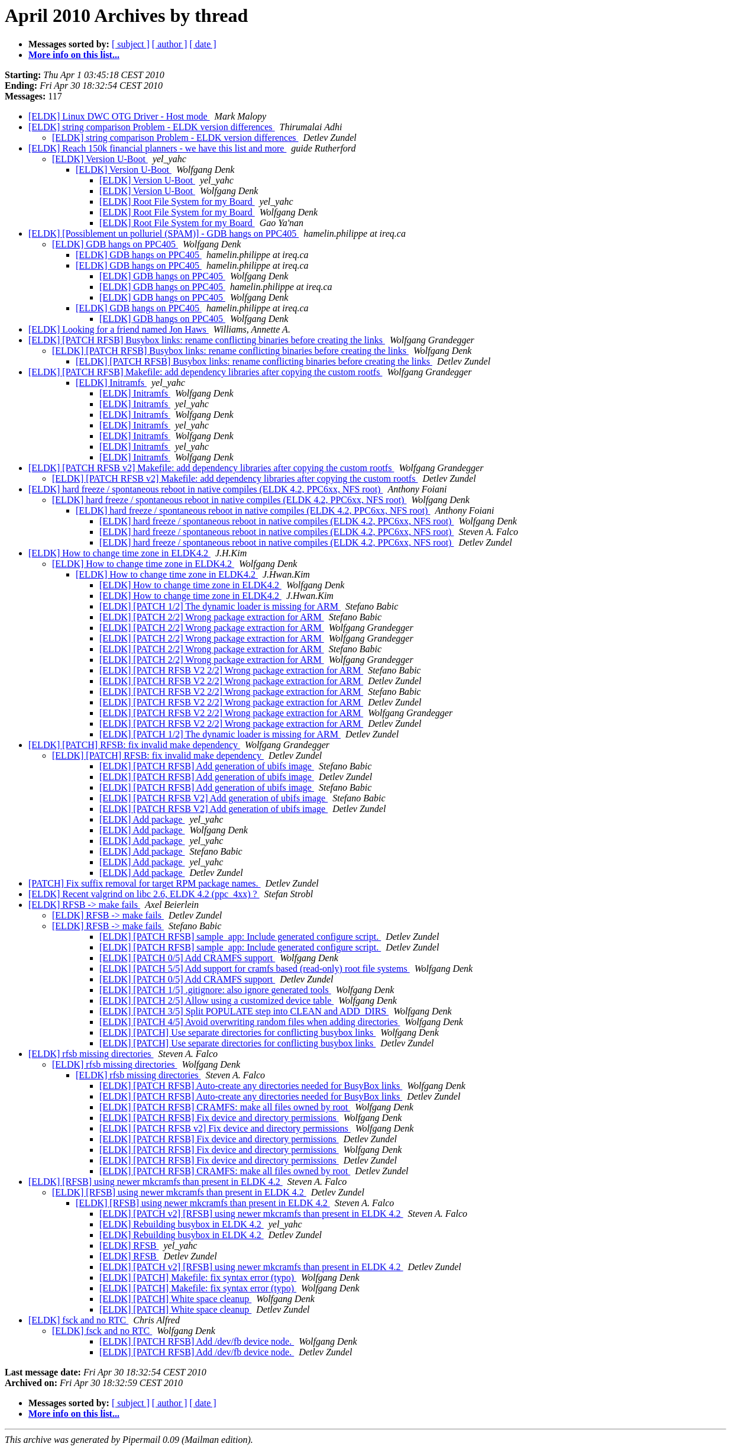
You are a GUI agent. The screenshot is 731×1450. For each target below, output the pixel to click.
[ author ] (169, 44)
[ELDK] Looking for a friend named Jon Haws (118, 329)
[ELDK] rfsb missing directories (91, 1054)
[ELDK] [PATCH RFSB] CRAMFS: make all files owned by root (224, 1107)
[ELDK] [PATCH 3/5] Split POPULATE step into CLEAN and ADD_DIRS (244, 1011)
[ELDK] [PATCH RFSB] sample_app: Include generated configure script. (240, 937)
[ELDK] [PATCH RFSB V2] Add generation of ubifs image (213, 798)
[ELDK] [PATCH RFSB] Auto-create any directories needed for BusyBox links (250, 1086)
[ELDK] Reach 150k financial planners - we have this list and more (157, 148)
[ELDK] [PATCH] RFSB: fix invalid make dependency (134, 745)
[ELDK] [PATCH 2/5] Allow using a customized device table (216, 1000)
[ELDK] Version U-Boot (100, 159)
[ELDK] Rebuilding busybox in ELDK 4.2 (181, 1224)
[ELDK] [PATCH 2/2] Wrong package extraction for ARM (211, 617)
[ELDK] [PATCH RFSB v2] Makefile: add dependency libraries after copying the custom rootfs (211, 468)
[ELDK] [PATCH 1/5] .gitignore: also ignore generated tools (215, 990)
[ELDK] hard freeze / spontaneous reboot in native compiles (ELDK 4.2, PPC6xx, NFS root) (205, 489)
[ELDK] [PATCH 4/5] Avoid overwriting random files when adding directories (249, 1022)
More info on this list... (73, 55)
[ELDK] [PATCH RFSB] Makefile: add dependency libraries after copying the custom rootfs (205, 372)
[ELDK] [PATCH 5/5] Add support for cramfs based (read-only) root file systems (254, 969)
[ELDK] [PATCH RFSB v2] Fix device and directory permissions (225, 1128)
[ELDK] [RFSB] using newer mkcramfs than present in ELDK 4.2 (155, 1182)
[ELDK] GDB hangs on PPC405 (115, 244)
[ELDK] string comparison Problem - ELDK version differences (151, 127)
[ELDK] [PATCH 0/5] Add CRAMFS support (187, 958)
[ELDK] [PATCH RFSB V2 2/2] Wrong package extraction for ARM (231, 670)
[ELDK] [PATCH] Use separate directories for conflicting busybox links (237, 1032)
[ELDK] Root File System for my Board (177, 201)
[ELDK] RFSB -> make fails (84, 905)
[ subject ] (131, 44)
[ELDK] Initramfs (111, 383)
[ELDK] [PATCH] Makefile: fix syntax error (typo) (197, 1277)
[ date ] (202, 44)
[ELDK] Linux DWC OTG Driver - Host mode (119, 116)
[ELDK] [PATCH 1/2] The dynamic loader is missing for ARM (220, 606)
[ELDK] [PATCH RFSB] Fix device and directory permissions (219, 1118)
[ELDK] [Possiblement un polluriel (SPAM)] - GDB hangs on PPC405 (163, 233)
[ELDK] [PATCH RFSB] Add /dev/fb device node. (196, 1341)
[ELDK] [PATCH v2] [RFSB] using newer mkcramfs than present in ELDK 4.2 (251, 1214)
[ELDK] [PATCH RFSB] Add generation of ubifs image (206, 766)
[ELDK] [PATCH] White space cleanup (175, 1299)
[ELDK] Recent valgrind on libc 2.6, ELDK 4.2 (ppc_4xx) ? (144, 894)
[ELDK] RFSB (129, 1245)
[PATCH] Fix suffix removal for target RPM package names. (144, 883)
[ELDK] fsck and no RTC (78, 1320)
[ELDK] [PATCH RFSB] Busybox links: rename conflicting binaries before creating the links (206, 340)
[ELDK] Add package (142, 819)
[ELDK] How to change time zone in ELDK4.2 (119, 553)
